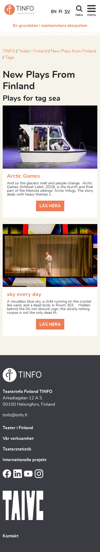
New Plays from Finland (73, 51)
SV (67, 12)
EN (54, 12)
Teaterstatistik (17, 449)
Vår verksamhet (18, 438)
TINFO (9, 51)
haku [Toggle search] (79, 15)
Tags (9, 57)
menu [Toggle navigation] (91, 15)
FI (60, 12)
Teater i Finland (33, 51)
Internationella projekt (24, 460)
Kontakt (10, 536)
